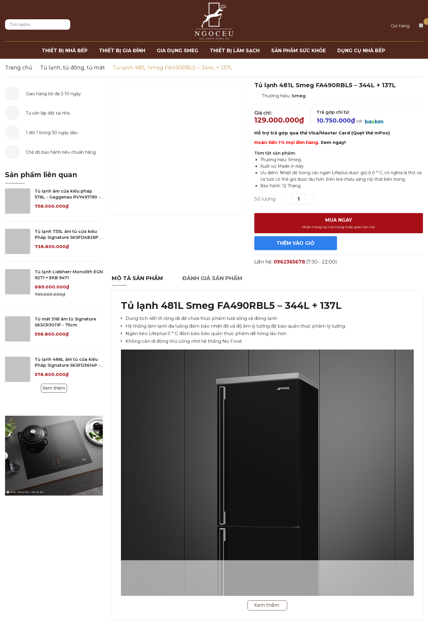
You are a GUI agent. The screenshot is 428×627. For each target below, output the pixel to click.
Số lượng (265, 199)
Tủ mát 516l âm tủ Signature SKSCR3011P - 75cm (65, 322)
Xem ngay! (333, 142)
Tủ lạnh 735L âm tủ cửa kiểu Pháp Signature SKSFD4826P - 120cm (68, 237)
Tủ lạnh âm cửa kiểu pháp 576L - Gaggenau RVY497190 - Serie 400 (67, 196)
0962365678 (289, 262)
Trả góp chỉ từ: (333, 112)
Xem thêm (54, 388)
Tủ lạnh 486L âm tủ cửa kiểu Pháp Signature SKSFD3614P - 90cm (67, 365)
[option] (178, 148)
